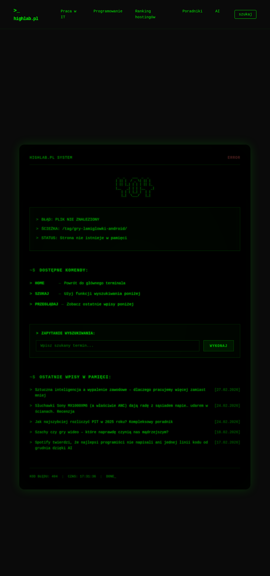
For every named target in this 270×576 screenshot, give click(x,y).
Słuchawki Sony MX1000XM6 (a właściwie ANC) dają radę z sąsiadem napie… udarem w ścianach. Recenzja (116, 408)
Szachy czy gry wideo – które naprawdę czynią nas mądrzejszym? (105, 433)
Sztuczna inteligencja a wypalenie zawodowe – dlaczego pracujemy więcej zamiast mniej (116, 392)
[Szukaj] (117, 344)
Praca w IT (68, 14)
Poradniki (193, 11)
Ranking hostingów (145, 14)
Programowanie (108, 11)
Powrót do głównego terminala (96, 281)
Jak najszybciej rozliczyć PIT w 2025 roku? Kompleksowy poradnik (108, 422)
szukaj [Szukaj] (245, 14)
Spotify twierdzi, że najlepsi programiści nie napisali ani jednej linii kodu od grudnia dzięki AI (123, 446)
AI (217, 11)
